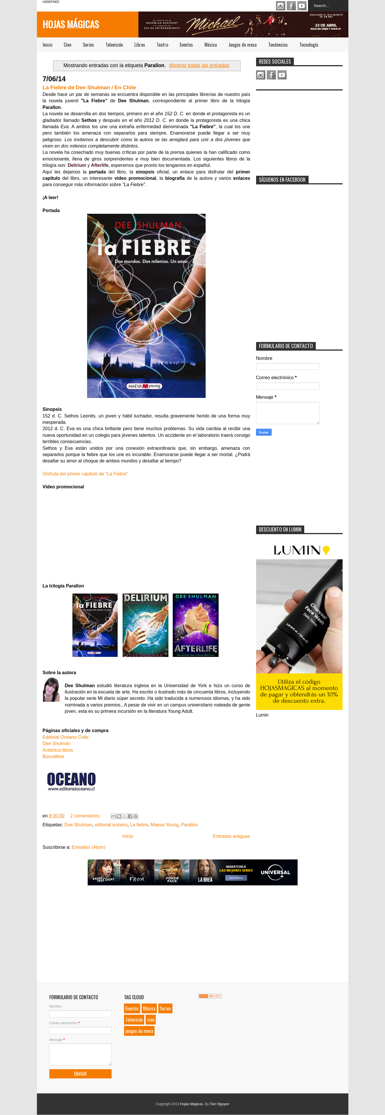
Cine (67, 44)
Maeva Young (165, 824)
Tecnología (308, 44)
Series (88, 44)
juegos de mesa (139, 1030)
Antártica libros (58, 750)
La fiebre (139, 824)
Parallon (189, 824)
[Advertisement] (299, 129)
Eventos (186, 44)
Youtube (302, 5)
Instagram (280, 5)
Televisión (114, 44)
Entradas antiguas (231, 836)
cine (150, 1019)
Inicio (47, 44)
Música (210, 44)
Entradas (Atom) (88, 847)
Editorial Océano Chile (66, 737)
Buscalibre (53, 756)
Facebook (291, 5)
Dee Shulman (57, 743)
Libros (139, 44)
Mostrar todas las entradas (199, 65)
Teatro (162, 44)
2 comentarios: (86, 815)
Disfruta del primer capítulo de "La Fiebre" (85, 473)
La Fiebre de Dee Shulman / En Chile (89, 87)
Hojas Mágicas (71, 24)
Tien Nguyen (219, 1104)
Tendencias (278, 44)
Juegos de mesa (242, 44)
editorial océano (111, 824)
